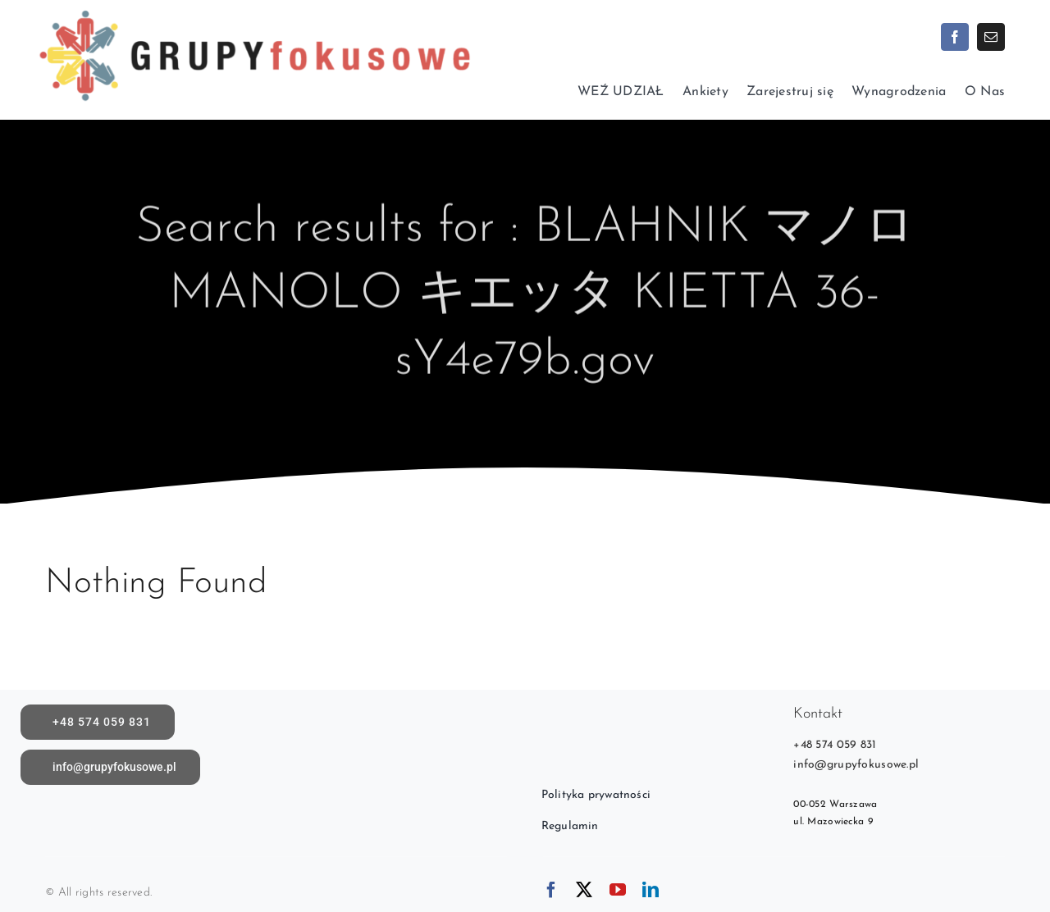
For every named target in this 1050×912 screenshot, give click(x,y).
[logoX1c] (254, 8)
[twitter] (584, 890)
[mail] (991, 37)
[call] (98, 722)
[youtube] (617, 890)
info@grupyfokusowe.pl (856, 765)
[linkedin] (650, 890)
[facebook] (955, 37)
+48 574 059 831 (834, 745)
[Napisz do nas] (110, 767)
